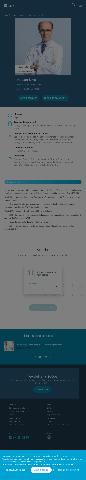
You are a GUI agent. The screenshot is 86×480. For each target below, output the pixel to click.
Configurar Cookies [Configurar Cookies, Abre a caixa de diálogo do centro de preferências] (15, 470)
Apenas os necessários (68, 470)
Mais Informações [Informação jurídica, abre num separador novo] (66, 464)
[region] (43, 465)
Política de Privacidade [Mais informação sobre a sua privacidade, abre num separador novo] (48, 464)
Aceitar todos (41, 470)
